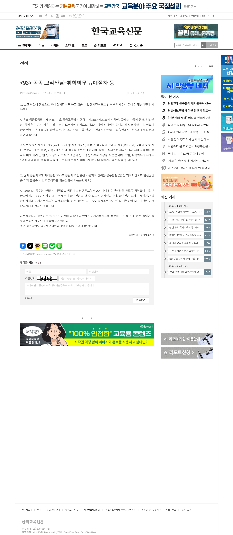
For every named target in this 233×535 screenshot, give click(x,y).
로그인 (215, 16)
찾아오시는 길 (71, 509)
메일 (132, 93)
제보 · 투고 (172, 16)
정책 (211, 66)
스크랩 (142, 93)
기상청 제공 (77, 17)
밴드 (59, 246)
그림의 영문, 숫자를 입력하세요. (76, 278)
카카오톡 (37, 246)
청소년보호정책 (120, 509)
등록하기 (141, 300)
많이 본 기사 (170, 96)
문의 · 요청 (186, 509)
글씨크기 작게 (152, 93)
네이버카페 (52, 246)
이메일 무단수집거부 (151, 509)
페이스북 (46, 16)
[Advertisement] (187, 306)
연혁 (39, 509)
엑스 (51, 16)
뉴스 (203, 66)
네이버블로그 (62, 16)
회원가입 (205, 16)
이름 (28, 271)
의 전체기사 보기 (140, 234)
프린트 (137, 93)
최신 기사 (168, 197)
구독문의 (195, 16)
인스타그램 (57, 16)
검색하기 (203, 45)
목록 (127, 93)
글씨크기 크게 (148, 93)
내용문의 (184, 16)
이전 (82, 318)
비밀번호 (93, 271)
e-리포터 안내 (53, 509)
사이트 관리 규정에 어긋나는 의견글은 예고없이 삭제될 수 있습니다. (60, 285)
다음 (92, 318)
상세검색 (212, 45)
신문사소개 (27, 509)
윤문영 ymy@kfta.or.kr (29, 92)
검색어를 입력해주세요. (187, 45)
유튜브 (40, 16)
